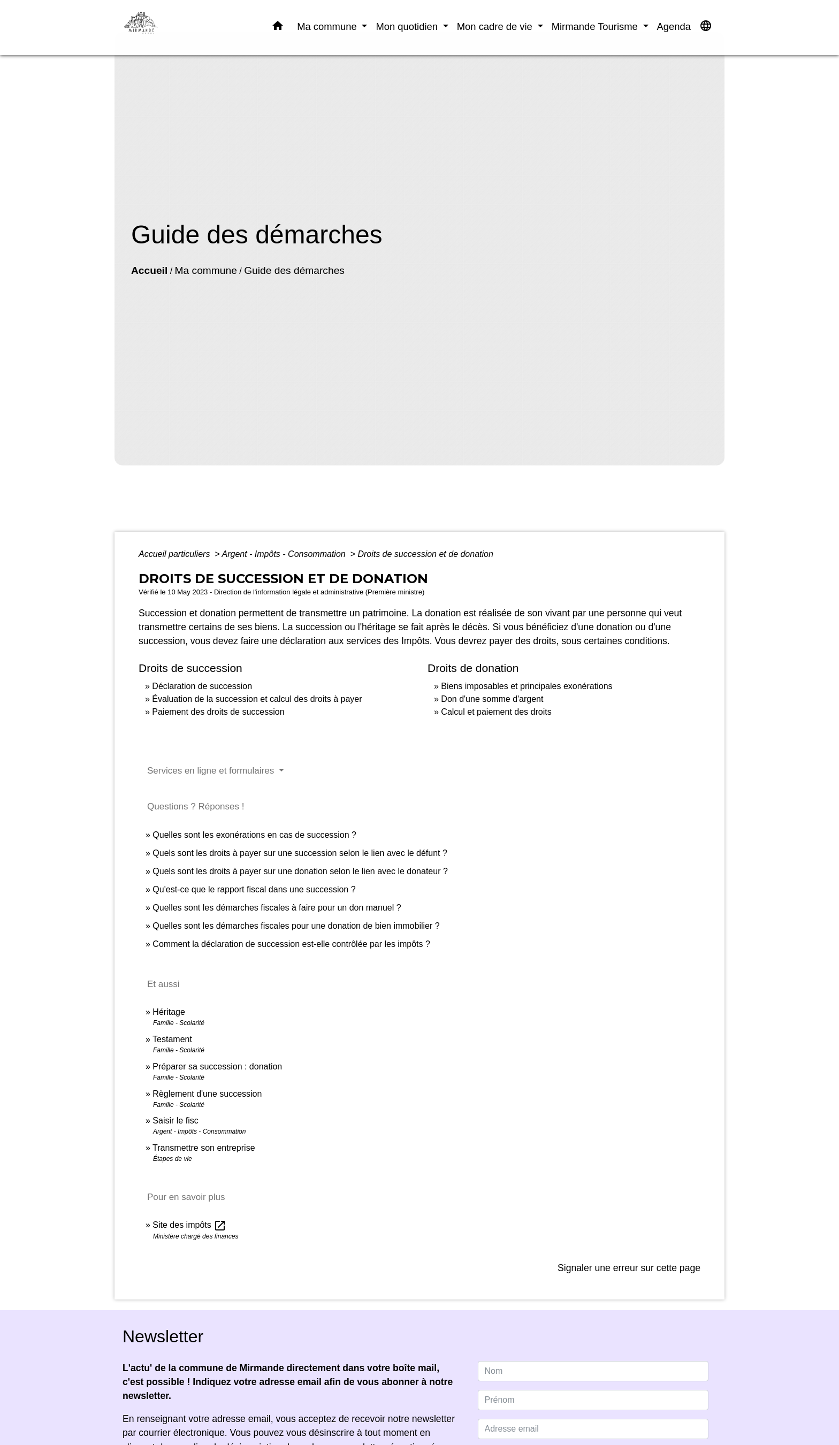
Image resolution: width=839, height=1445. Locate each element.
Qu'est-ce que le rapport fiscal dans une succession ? (253, 889)
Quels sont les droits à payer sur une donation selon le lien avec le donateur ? (299, 871)
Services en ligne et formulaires (212, 771)
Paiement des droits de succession (218, 711)
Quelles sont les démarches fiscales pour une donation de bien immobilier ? (295, 925)
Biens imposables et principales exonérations (526, 686)
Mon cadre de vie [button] (496, 26)
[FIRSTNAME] (593, 1400)
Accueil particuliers (175, 554)
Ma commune (206, 270)
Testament (172, 1039)
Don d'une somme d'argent (492, 699)
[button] (278, 28)
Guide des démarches (294, 270)
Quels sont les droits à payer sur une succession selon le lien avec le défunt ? (299, 853)
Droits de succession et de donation (425, 554)
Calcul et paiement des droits (496, 711)
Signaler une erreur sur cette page (629, 1268)
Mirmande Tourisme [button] (596, 26)
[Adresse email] (593, 1429)
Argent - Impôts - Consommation (285, 554)
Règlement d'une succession (207, 1093)
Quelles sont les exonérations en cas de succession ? (254, 834)
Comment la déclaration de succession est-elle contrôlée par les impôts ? (291, 944)
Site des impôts (189, 1224)
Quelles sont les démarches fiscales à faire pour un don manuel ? (276, 907)
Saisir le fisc (175, 1120)
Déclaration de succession (202, 686)
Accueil (149, 270)
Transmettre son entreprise (203, 1147)
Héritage (168, 1011)
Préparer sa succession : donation (217, 1066)
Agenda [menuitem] (674, 26)
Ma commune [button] (328, 26)
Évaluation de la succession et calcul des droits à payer (257, 699)
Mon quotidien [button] (408, 26)
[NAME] (593, 1371)
